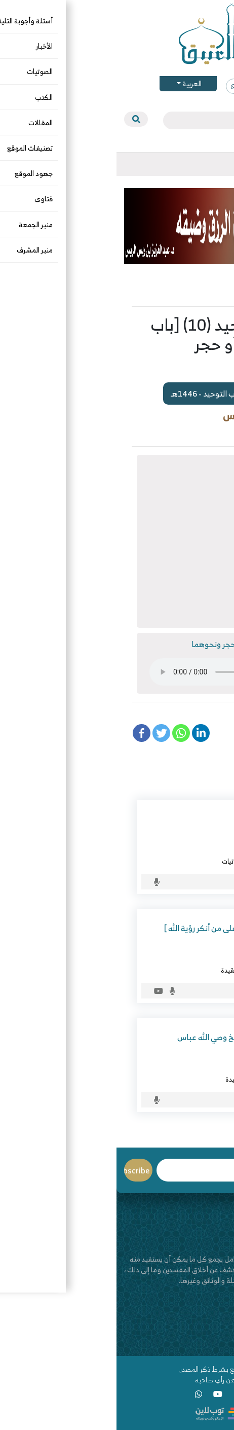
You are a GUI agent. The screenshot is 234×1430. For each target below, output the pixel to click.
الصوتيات (204, 432)
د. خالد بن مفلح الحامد (174, 848)
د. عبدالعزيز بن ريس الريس (162, 415)
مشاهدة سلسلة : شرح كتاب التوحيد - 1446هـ (132, 393)
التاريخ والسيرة (184, 1079)
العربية (74, 83)
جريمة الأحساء (180, 819)
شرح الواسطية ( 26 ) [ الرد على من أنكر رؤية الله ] (126, 928)
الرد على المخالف (157, 861)
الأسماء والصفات (182, 970)
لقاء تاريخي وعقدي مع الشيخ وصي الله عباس (132, 1037)
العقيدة (115, 970)
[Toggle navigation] (218, 164)
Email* (94, 1170)
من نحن (215, 1321)
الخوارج (194, 861)
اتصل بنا (215, 1332)
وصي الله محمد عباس (174, 1066)
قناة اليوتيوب (207, 1342)
